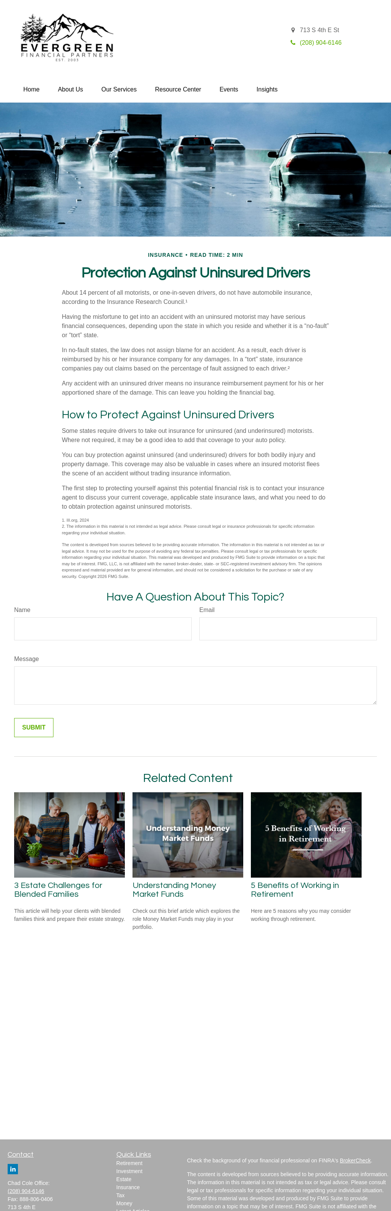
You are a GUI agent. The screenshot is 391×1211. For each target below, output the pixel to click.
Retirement (129, 1163)
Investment (129, 1171)
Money (124, 1203)
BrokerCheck (355, 1160)
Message (26, 659)
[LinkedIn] (13, 1169)
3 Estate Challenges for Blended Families (58, 890)
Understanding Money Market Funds (174, 890)
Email (207, 610)
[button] (31, 89)
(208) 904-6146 (26, 1191)
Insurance (128, 1187)
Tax (120, 1195)
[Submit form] (33, 727)
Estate (124, 1179)
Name (22, 610)
